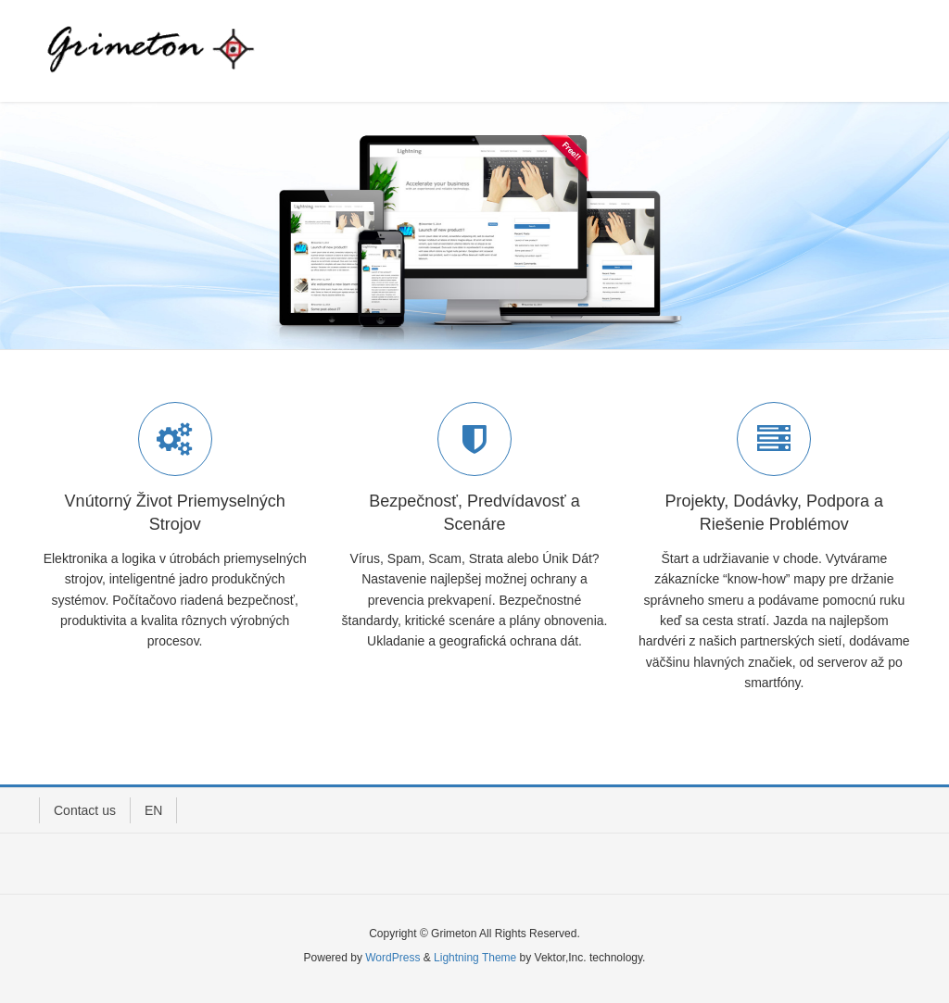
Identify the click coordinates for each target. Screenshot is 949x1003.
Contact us (85, 810)
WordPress (392, 957)
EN (153, 810)
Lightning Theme (475, 957)
